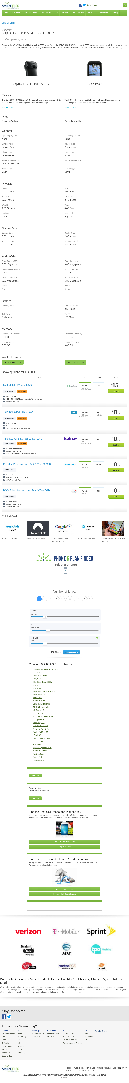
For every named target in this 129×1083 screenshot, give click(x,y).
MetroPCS (6, 1052)
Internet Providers (52, 1033)
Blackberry (85, 1036)
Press (94, 5)
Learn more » (7, 107)
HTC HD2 (37, 735)
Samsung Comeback (41, 704)
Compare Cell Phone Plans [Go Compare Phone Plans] (64, 842)
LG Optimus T (38, 719)
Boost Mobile (6, 1055)
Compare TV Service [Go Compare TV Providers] (64, 889)
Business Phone (30, 13)
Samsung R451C (40, 676)
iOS (82, 1039)
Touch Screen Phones (69, 1039)
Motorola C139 (39, 701)
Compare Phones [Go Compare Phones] (64, 847)
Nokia (19, 1049)
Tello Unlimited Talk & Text (18, 412)
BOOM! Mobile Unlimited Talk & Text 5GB (26, 490)
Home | (69, 1067)
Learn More (35, 776)
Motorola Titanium (40, 751)
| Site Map (116, 1067)
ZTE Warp (37, 685)
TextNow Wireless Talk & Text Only (22, 438)
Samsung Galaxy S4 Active (44, 691)
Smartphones (66, 1033)
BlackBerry (21, 1036)
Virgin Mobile (6, 1046)
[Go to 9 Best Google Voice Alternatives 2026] (63, 528)
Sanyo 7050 (38, 679)
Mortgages (103, 13)
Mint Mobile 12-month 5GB (18, 385)
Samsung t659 (38, 723)
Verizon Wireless (8, 1033)
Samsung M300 (39, 694)
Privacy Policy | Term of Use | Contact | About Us (92, 1067)
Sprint (4, 1039)
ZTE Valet (37, 688)
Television (49, 1036)
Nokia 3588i (37, 698)
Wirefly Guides (97, 1031)
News (88, 5)
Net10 (4, 1049)
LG (18, 1043)
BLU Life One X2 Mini (41, 738)
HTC (18, 1039)
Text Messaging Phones (70, 1043)
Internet (65, 13)
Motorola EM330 (39, 713)
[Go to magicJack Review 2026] (13, 528)
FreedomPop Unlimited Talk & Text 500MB (27, 464)
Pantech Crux (38, 754)
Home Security (78, 13)
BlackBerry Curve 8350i (42, 682)
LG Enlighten (38, 741)
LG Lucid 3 (37, 673)
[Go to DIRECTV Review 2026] (88, 528)
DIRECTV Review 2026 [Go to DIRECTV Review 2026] (86, 539)
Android (84, 1033)
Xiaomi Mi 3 (37, 757)
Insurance (91, 13)
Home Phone (46, 13)
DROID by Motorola (41, 707)
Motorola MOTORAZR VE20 (44, 716)
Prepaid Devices (67, 1036)
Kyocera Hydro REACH (42, 748)
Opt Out (124, 1067)
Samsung (20, 1052)
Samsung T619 (39, 760)
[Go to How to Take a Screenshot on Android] (113, 528)
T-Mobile (5, 1043)
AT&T (4, 1036)
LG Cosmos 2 (38, 710)
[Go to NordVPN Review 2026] (38, 528)
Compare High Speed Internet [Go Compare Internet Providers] (64, 894)
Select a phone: (65, 565)
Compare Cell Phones (10, 23)
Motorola (20, 1046)
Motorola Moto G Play (41, 729)
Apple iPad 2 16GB (40, 732)
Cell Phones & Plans (12, 13)
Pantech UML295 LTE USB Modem (47, 670)
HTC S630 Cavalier (40, 726)
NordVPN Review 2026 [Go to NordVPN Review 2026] (36, 539)
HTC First (37, 745)
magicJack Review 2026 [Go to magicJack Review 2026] (11, 539)
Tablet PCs (35, 1036)
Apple (19, 1033)
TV (56, 13)
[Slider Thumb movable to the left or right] (45, 617)
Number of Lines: (64, 591)
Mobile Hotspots (37, 1033)
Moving (115, 13)
